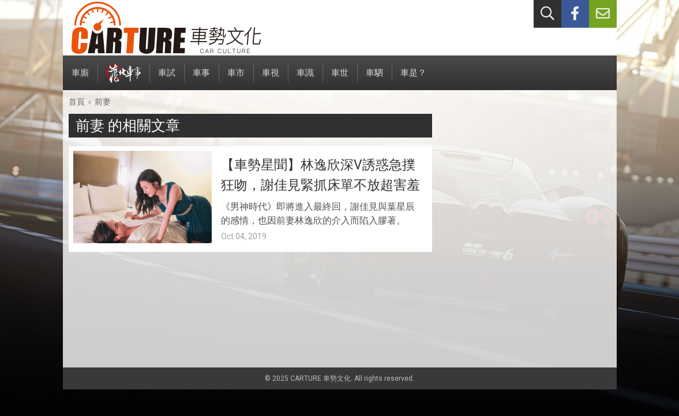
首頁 (77, 101)
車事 (201, 79)
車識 (305, 79)
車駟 (374, 79)
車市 (236, 79)
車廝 (80, 79)
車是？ (413, 79)
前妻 (103, 101)
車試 (166, 79)
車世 (339, 79)
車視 (270, 79)
